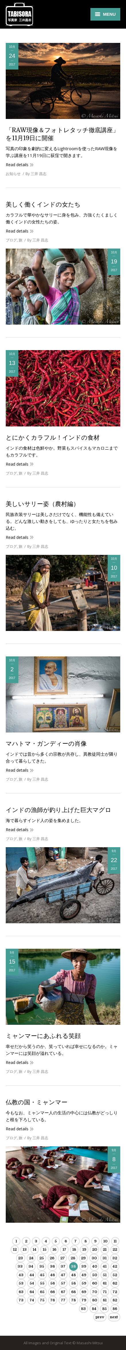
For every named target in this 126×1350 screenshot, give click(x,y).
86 (115, 1309)
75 (42, 1300)
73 (21, 1300)
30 (94, 1258)
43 (21, 1275)
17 (64, 1249)
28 (73, 1258)
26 (52, 1258)
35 (41, 1266)
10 (105, 1241)
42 (115, 1266)
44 (32, 1275)
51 (104, 1275)
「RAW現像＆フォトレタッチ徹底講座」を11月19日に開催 (62, 134)
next (114, 1317)
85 (104, 1309)
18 (74, 1249)
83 (83, 1309)
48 (73, 1275)
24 (31, 1258)
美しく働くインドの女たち (43, 204)
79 (84, 1300)
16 (54, 1249)
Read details (17, 164)
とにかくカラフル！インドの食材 (53, 437)
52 (115, 1275)
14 (34, 1249)
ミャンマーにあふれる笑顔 (43, 1036)
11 (115, 1241)
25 (41, 1258)
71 (104, 1292)
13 (25, 1249)
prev (100, 1317)
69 (84, 1292)
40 (94, 1266)
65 (42, 1292)
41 (104, 1266)
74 (32, 1300)
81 (104, 1300)
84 (94, 1309)
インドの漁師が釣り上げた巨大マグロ (58, 810)
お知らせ (13, 173)
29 (83, 1258)
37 (63, 1266)
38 (73, 1266)
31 (104, 1258)
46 (52, 1275)
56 (52, 1283)
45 (42, 1275)
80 (94, 1300)
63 (21, 1292)
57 (63, 1283)
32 (114, 1258)
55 (42, 1283)
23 (20, 1258)
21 (104, 1249)
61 (104, 1283)
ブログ (11, 240)
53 (21, 1283)
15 (44, 1249)
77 (63, 1300)
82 (115, 1300)
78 (73, 1300)
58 (73, 1283)
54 (32, 1283)
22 (115, 1249)
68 (73, 1292)
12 (15, 1249)
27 (62, 1258)
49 (84, 1275)
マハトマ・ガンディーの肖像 (46, 743)
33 (20, 1266)
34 (30, 1266)
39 (83, 1266)
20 (94, 1249)
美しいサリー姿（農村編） (42, 504)
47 (63, 1275)
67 (63, 1292)
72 (115, 1292)
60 (94, 1283)
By (36, 173)
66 (52, 1292)
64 (32, 1292)
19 (84, 1249)
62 (115, 1283)
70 (94, 1292)
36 (52, 1266)
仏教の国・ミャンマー (36, 1102)
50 (94, 1275)
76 (52, 1300)
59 (84, 1283)
